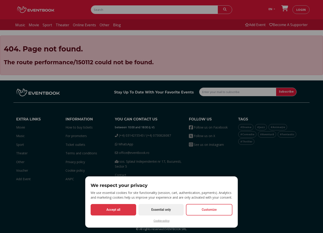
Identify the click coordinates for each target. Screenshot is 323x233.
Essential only (161, 209)
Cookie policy (161, 220)
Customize (209, 209)
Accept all (113, 209)
